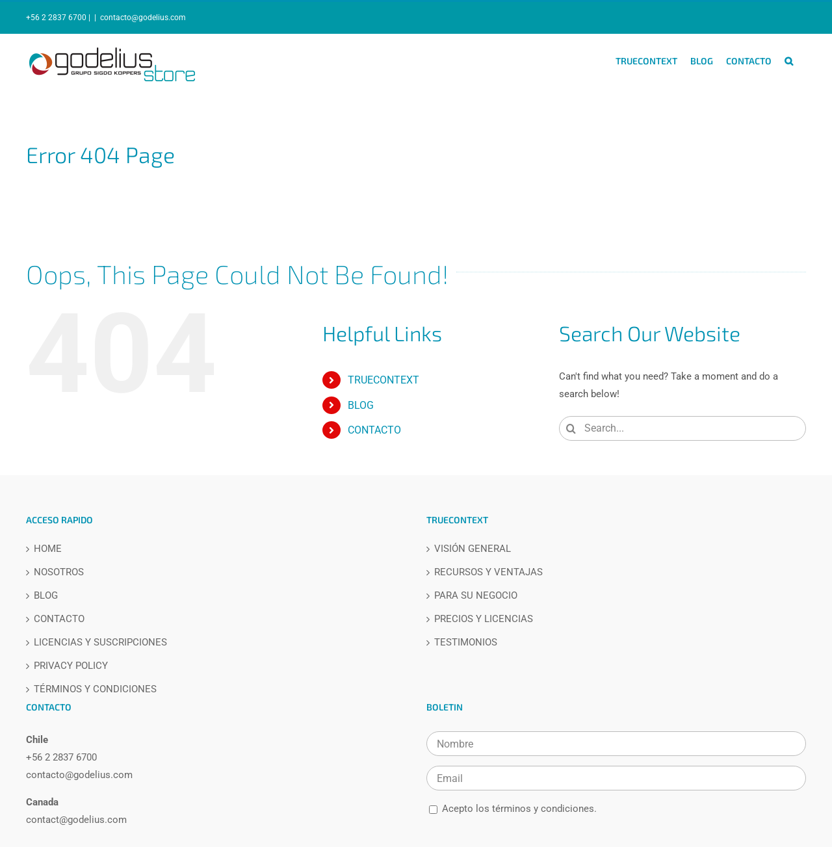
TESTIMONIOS (465, 642)
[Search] (571, 428)
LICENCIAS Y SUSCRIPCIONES (100, 642)
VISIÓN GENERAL (472, 549)
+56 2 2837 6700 (61, 757)
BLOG (361, 405)
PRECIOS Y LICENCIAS (483, 619)
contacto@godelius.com (143, 17)
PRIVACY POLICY (71, 666)
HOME (48, 549)
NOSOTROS (59, 572)
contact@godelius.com (76, 820)
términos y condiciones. (544, 808)
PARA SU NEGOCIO (475, 596)
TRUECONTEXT (383, 380)
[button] (789, 61)
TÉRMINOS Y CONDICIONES (95, 689)
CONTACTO (374, 430)
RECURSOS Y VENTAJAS (488, 572)
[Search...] (682, 428)
